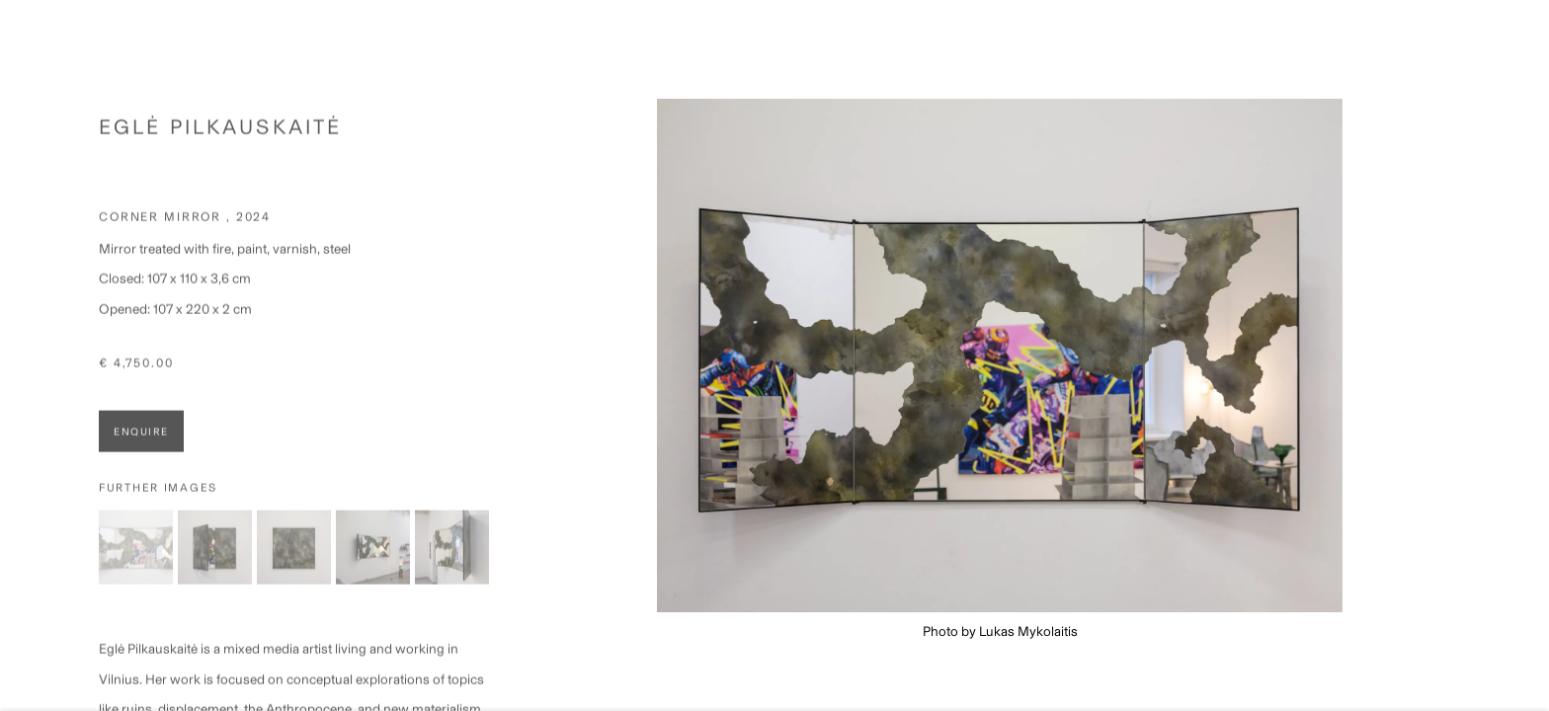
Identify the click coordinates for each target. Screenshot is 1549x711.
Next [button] (1506, 355)
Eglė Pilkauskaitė (220, 135)
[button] (136, 556)
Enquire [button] (141, 440)
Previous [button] (42, 355)
